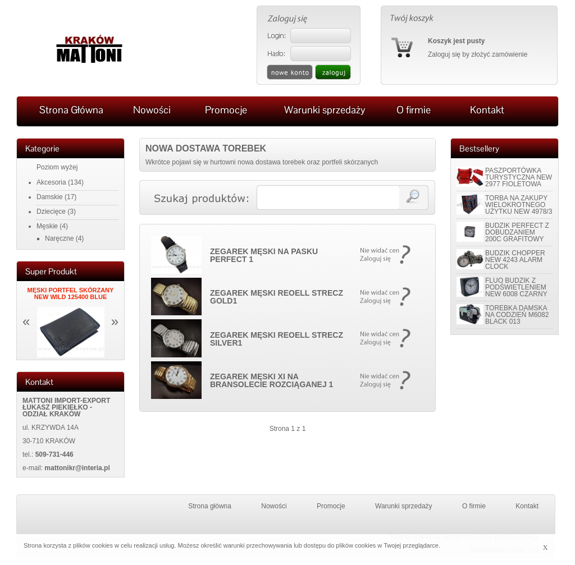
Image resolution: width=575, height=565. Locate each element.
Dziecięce (51, 211)
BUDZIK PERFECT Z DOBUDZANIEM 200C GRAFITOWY (517, 232)
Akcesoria (51, 182)
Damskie (49, 197)
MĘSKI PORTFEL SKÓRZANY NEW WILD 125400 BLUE (71, 293)
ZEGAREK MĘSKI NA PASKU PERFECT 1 (264, 255)
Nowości (273, 506)
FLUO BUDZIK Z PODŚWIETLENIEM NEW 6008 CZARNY (516, 287)
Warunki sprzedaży (403, 506)
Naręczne (59, 238)
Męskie (47, 226)
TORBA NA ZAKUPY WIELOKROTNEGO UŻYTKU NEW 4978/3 (518, 204)
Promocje (331, 506)
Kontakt (527, 506)
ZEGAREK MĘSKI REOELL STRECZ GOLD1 (276, 296)
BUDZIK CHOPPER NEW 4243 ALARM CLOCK (515, 259)
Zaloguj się (444, 54)
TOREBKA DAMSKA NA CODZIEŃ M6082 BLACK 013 (517, 314)
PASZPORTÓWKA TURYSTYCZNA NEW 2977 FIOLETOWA (518, 177)
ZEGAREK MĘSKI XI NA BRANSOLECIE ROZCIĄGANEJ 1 (271, 380)
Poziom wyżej (56, 167)
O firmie (474, 506)
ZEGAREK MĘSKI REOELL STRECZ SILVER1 (276, 338)
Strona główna (209, 506)
